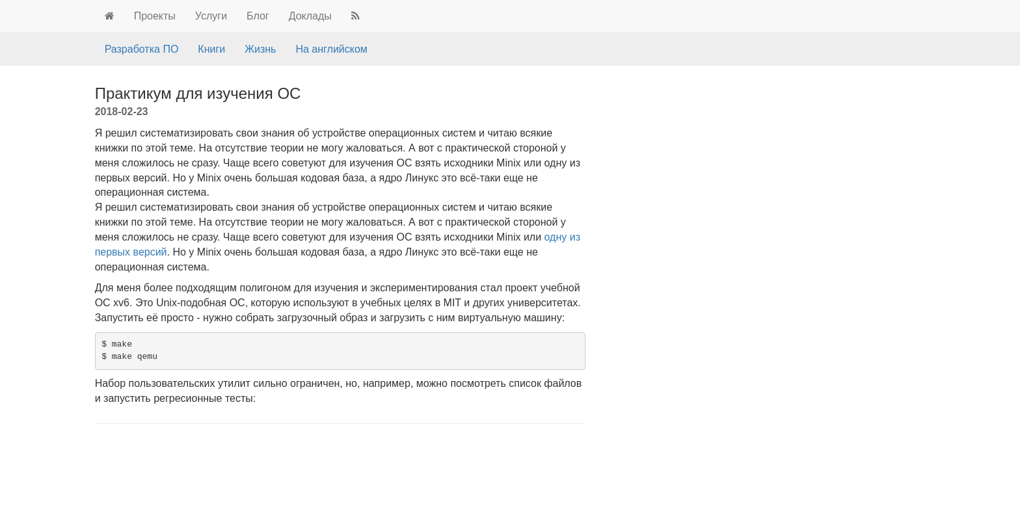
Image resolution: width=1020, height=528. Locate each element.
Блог (258, 15)
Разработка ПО (142, 49)
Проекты (155, 15)
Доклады (310, 15)
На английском (331, 49)
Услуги (211, 15)
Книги (211, 49)
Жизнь (260, 49)
